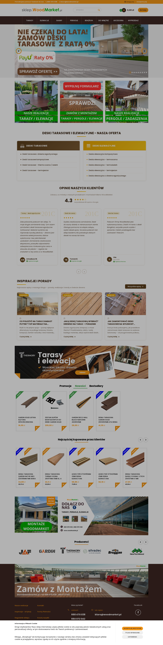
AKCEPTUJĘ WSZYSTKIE (132, 628)
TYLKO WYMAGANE (132, 633)
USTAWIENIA (132, 637)
